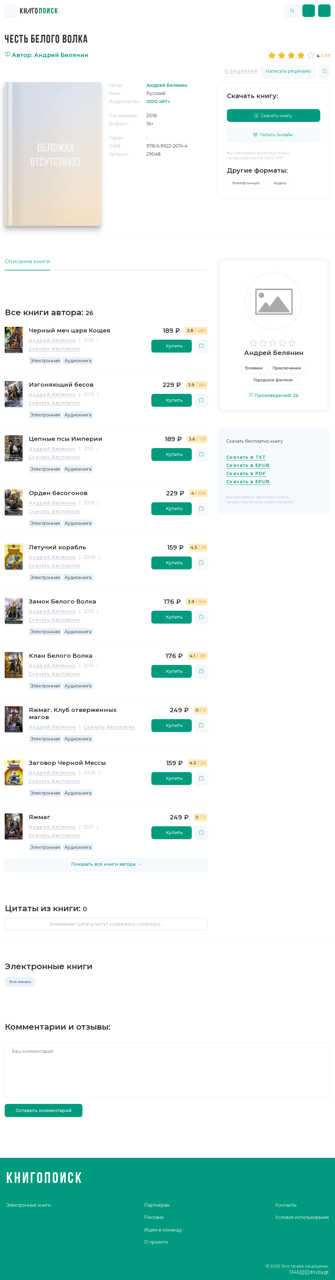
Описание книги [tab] (27, 261)
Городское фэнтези (273, 380)
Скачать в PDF (246, 473)
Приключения (287, 368)
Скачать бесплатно (55, 349)
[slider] (292, 55)
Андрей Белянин (52, 340)
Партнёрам (157, 1205)
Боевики (254, 368)
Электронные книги (28, 1205)
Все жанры (20, 981)
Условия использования (302, 1217)
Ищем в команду (163, 1230)
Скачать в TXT (246, 457)
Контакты (285, 1205)
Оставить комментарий (43, 1110)
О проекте (156, 1242)
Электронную (246, 182)
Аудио (280, 182)
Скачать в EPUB (248, 465)
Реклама (154, 1217)
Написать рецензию (288, 71)
